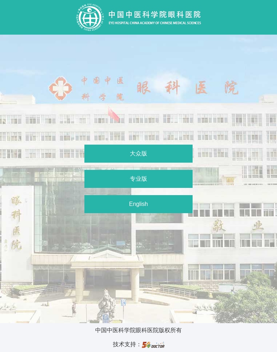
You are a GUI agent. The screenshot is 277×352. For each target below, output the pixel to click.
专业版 (138, 179)
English (138, 204)
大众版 (138, 153)
